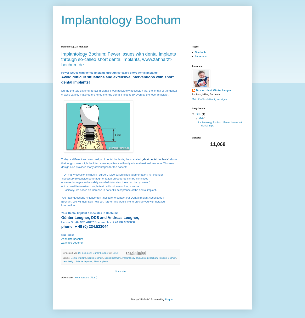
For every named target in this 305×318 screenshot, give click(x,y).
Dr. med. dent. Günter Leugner (214, 90)
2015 (199, 114)
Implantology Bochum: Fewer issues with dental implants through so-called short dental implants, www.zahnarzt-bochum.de (118, 59)
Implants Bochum (167, 258)
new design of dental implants (77, 261)
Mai (201, 118)
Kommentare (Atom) (86, 277)
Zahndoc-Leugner (72, 242)
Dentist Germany (113, 258)
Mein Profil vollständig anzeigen (209, 99)
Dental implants (78, 258)
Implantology (128, 258)
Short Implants (101, 261)
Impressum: (201, 56)
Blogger (169, 299)
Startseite (120, 271)
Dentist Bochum (95, 258)
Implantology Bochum (147, 258)
